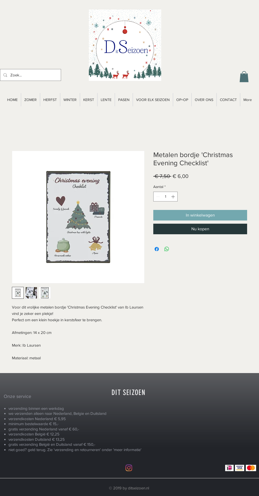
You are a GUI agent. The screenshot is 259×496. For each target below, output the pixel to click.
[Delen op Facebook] (157, 249)
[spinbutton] (165, 196)
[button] (244, 76)
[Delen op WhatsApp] (167, 249)
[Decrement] (157, 196)
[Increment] (173, 196)
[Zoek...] (30, 75)
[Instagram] (129, 468)
